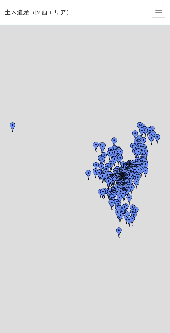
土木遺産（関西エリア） (38, 12)
